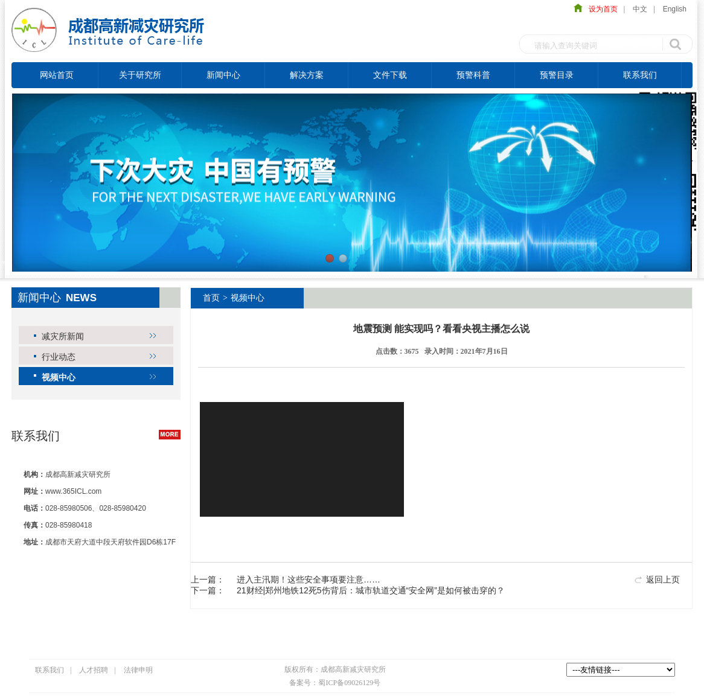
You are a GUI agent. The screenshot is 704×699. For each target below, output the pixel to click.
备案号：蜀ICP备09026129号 (334, 682)
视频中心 (58, 377)
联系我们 (640, 75)
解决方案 (307, 75)
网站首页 (57, 75)
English (674, 9)
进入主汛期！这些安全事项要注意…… (308, 579)
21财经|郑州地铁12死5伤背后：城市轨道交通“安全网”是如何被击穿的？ (371, 590)
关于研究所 (140, 75)
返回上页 (663, 579)
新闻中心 (223, 75)
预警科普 (473, 75)
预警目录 (557, 75)
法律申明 (138, 670)
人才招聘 (93, 670)
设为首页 (600, 9)
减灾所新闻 (63, 336)
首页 (211, 297)
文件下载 (390, 75)
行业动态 (58, 357)
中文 (640, 9)
